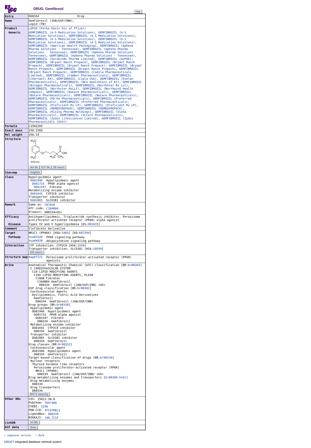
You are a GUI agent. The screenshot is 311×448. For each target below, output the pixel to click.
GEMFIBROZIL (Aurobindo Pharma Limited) (62, 59)
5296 (44, 407)
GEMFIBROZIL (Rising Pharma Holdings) (60, 112)
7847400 (50, 403)
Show (33, 427)
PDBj (54, 410)
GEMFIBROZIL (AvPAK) (114, 59)
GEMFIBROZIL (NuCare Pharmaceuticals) (77, 92)
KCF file (45, 167)
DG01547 (40, 187)
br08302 (83, 288)
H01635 (93, 224)
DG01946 (36, 180)
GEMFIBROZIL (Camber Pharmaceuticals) (77, 75)
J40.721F (51, 418)
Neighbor (35, 172)
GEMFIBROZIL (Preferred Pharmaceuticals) (94, 102)
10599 (97, 249)
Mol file (34, 167)
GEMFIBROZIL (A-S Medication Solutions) (62, 32)
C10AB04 (52, 208)
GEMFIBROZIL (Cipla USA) (76, 79)
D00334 (53, 414)
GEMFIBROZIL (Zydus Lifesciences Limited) (63, 118)
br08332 (64, 344)
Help (138, 11)
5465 (65, 233)
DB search (58, 167)
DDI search (36, 252)
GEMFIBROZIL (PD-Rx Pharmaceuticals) (59, 99)
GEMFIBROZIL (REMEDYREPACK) (51, 109)
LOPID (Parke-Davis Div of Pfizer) (57, 28)
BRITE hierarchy (39, 394)
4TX (47, 410)
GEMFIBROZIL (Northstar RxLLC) (54, 89)
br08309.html (115, 377)
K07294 (84, 233)
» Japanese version (17, 435)
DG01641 (36, 194)
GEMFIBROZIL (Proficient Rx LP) (55, 105)
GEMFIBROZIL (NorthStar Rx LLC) (102, 85)
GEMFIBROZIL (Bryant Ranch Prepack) (58, 62)
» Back (40, 435)
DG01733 (38, 184)
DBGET (9, 442)
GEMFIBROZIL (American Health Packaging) (63, 46)
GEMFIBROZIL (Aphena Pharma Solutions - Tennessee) (92, 56)
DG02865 (36, 200)
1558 (81, 245)
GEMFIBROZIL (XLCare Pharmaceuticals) (91, 115)
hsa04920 (36, 241)
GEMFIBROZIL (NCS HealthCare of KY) (89, 82)
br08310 (106, 358)
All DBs (34, 422)
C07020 (49, 205)
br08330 (62, 305)
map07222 (36, 257)
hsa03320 (36, 237)
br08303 (134, 265)
